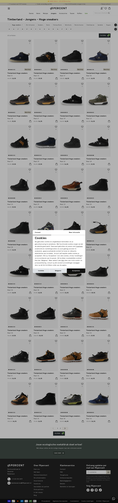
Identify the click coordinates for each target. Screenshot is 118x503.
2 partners (79, 246)
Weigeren (58, 271)
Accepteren (76, 271)
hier (62, 260)
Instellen (41, 271)
